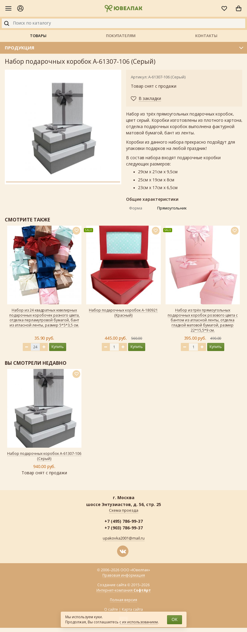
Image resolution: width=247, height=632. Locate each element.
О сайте (111, 609)
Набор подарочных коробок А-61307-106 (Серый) (44, 456)
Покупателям (121, 35)
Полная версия (123, 600)
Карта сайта (132, 609)
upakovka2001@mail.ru (124, 538)
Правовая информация (123, 575)
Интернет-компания (123, 590)
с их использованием (138, 622)
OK (175, 619)
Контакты (206, 35)
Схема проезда (123, 510)
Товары (38, 35)
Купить (57, 346)
